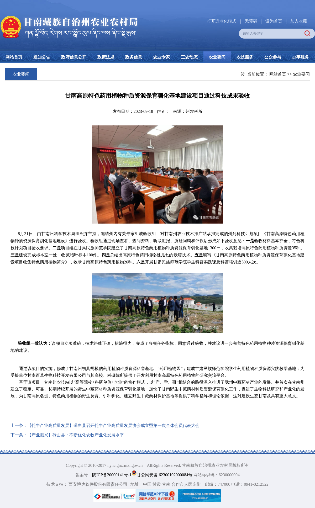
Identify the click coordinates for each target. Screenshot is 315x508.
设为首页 (273, 21)
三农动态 (189, 57)
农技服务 (245, 57)
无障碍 (251, 21)
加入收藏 (298, 21)
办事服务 (300, 57)
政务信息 (133, 57)
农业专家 (161, 57)
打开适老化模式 (221, 21)
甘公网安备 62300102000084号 (162, 475)
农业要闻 (217, 57)
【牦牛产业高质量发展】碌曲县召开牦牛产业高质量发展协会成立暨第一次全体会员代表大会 (113, 425)
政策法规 (105, 57)
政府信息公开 (73, 57)
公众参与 (272, 57)
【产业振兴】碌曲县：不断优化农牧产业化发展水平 (75, 435)
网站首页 (14, 57)
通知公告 (41, 57)
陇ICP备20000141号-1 (112, 475)
